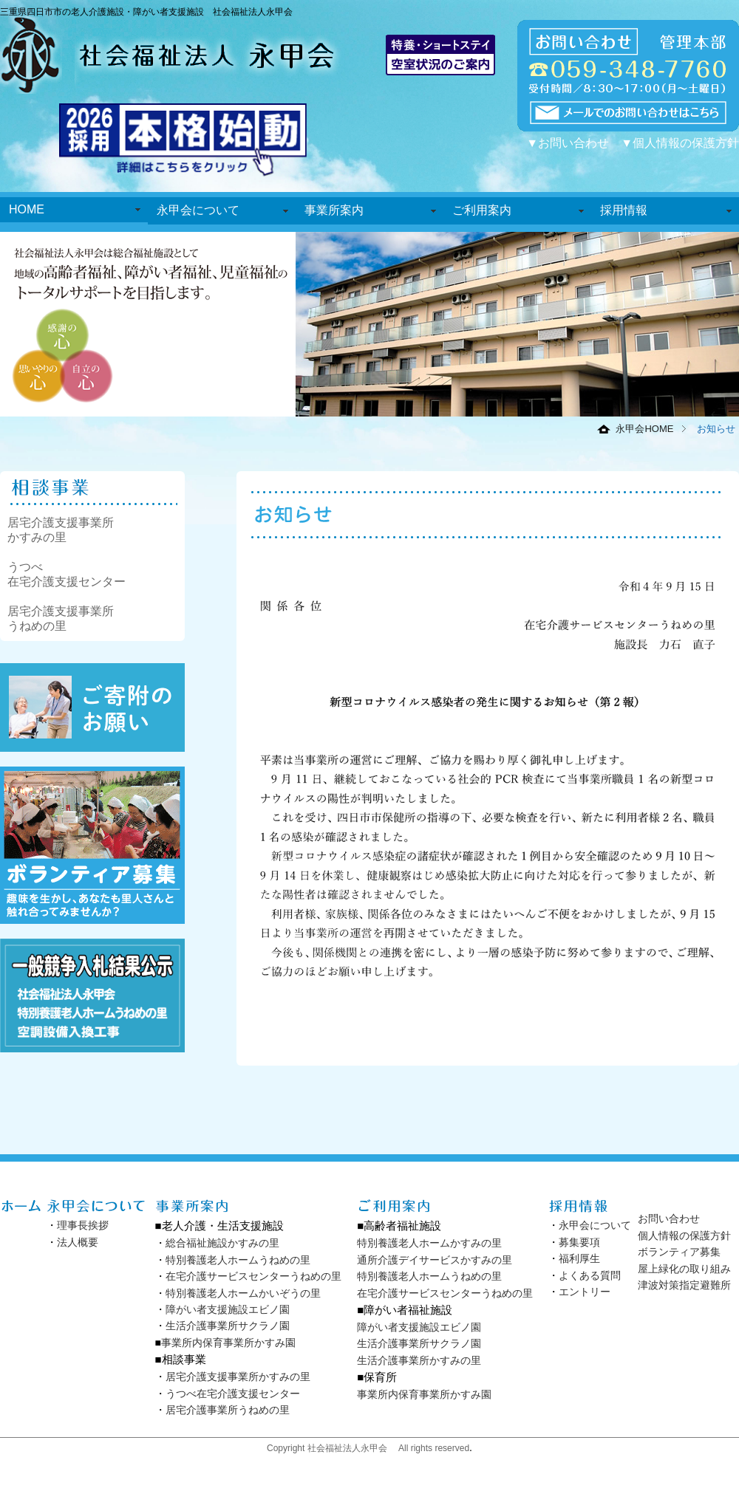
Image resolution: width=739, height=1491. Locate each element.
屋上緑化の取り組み (684, 1269)
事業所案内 (334, 210)
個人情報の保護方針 (684, 1235)
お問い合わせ (669, 1218)
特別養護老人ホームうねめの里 (238, 1260)
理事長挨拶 (83, 1225)
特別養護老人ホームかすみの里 (429, 1243)
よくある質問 (590, 1275)
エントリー (584, 1292)
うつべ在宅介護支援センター (233, 1393)
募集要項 (579, 1242)
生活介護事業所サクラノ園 (228, 1325)
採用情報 (623, 210)
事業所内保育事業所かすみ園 (228, 1342)
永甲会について (198, 210)
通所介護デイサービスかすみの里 (434, 1260)
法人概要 (77, 1242)
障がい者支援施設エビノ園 (228, 1309)
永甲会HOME (644, 428)
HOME (26, 209)
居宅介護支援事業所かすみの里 (238, 1376)
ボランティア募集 (679, 1252)
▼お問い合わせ (567, 143)
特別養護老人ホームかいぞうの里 (243, 1293)
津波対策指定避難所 (684, 1285)
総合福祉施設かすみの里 (222, 1243)
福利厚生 (579, 1258)
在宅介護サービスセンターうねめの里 (253, 1276)
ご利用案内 (481, 210)
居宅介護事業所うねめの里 (228, 1410)
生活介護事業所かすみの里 (419, 1360)
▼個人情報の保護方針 (680, 143)
